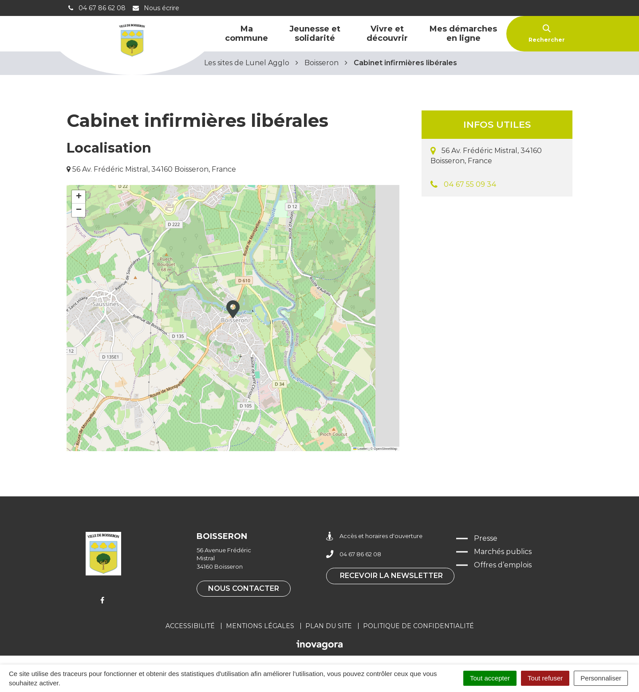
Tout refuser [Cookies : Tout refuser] (545, 678)
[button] (233, 309)
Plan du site (328, 626)
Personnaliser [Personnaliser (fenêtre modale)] (600, 678)
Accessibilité (190, 626)
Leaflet (360, 449)
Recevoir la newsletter (391, 575)
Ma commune (246, 33)
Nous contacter (243, 588)
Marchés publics (503, 551)
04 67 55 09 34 (470, 184)
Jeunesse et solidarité (314, 33)
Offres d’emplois (503, 565)
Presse (485, 538)
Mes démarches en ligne (463, 33)
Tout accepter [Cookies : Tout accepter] (490, 678)
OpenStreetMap (385, 449)
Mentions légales (260, 626)
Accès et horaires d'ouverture (374, 536)
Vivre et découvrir (387, 33)
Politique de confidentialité (418, 626)
